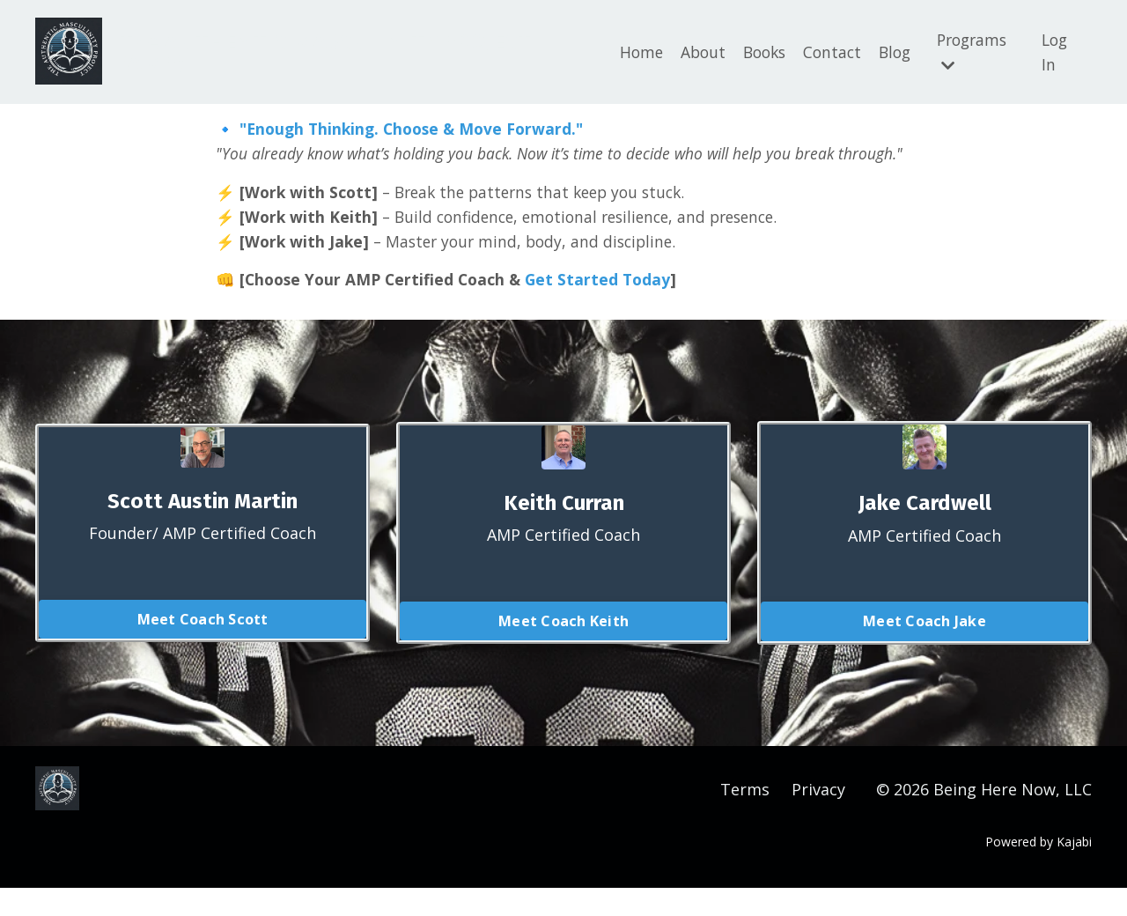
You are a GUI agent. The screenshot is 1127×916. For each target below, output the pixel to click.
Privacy (818, 817)
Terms (745, 817)
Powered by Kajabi (1038, 869)
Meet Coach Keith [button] (563, 649)
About (689, 50)
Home (625, 50)
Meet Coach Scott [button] (203, 647)
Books (753, 50)
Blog (889, 50)
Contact (824, 50)
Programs (969, 49)
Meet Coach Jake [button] (924, 649)
